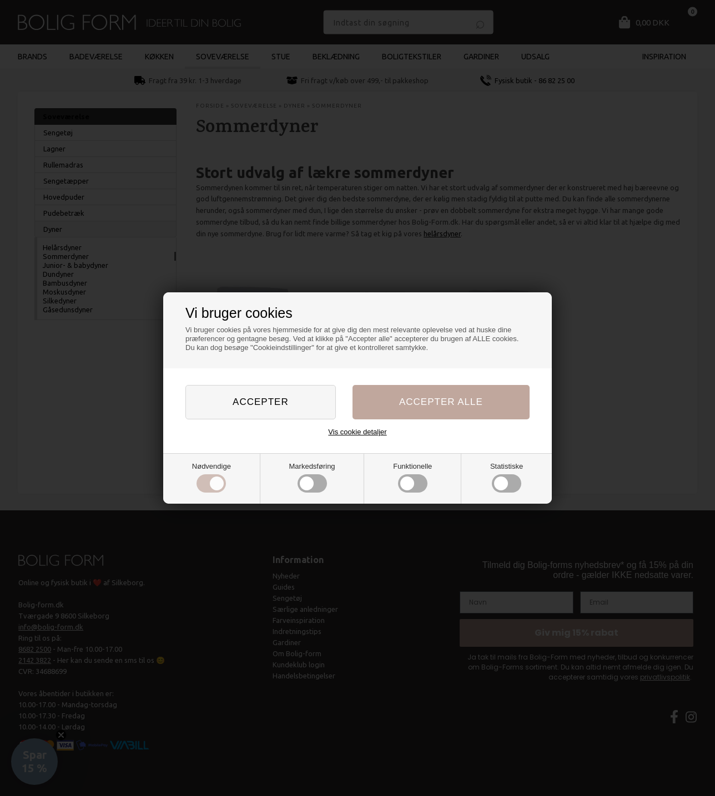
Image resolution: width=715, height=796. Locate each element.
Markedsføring (312, 477)
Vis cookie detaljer (357, 432)
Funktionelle (412, 477)
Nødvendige (211, 477)
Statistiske (506, 477)
